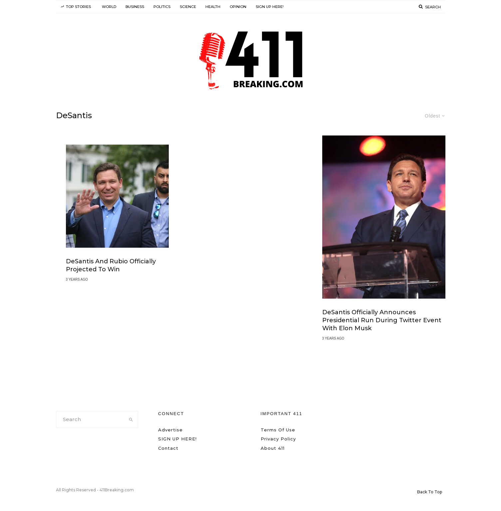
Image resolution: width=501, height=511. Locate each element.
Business (134, 6)
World (109, 6)
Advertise (170, 429)
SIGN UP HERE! (270, 6)
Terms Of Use (278, 429)
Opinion (238, 6)
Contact (168, 448)
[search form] (90, 419)
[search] (131, 419)
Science (188, 6)
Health (212, 6)
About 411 (273, 448)
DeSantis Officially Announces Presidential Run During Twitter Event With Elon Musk (381, 320)
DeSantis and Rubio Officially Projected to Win (111, 265)
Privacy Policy (278, 438)
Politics (161, 6)
